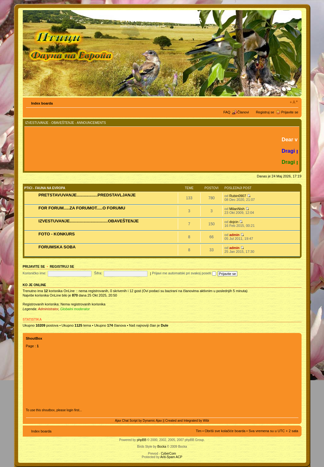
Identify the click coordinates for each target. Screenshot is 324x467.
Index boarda (42, 103)
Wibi (206, 420)
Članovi (243, 112)
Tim (199, 431)
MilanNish (237, 209)
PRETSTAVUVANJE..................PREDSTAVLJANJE (87, 195)
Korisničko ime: (35, 273)
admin (234, 235)
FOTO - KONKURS (57, 234)
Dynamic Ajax (152, 420)
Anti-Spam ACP (171, 457)
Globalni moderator (75, 309)
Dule (164, 325)
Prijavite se (289, 112)
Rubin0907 (237, 196)
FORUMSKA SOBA (57, 247)
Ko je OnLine (34, 285)
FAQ (226, 112)
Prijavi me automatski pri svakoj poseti (184, 273)
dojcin (234, 222)
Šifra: (98, 273)
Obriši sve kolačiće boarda (225, 431)
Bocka (161, 446)
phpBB (141, 440)
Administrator (48, 309)
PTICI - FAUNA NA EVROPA (44, 188)
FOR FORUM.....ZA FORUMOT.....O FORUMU (82, 208)
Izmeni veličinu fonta (293, 102)
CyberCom (168, 453)
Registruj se (265, 112)
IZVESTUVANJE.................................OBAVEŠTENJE (89, 221)
